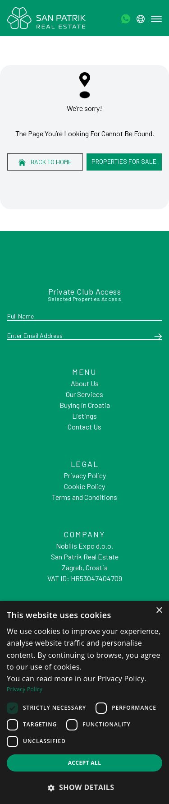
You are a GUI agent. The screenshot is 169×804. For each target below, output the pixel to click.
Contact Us (84, 426)
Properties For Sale (123, 161)
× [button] (158, 610)
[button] (84, 787)
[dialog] (84, 702)
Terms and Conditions (84, 497)
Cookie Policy (84, 486)
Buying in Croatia (84, 405)
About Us (85, 383)
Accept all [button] (84, 763)
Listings (84, 415)
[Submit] (156, 336)
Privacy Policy (85, 475)
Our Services (84, 394)
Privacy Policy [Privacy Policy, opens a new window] (24, 689)
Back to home (45, 162)
